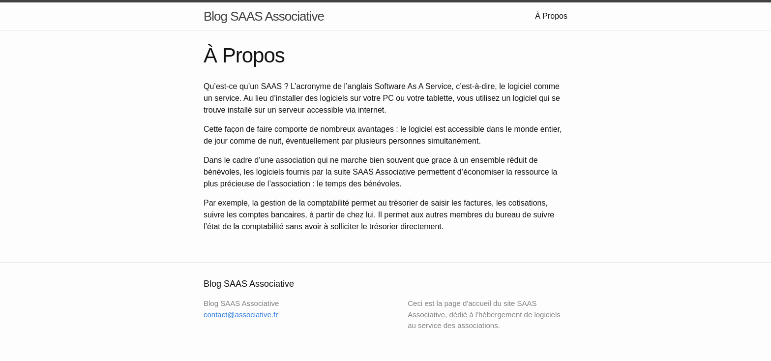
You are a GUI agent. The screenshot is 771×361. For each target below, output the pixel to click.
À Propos (551, 16)
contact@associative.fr (241, 314)
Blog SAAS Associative (264, 16)
